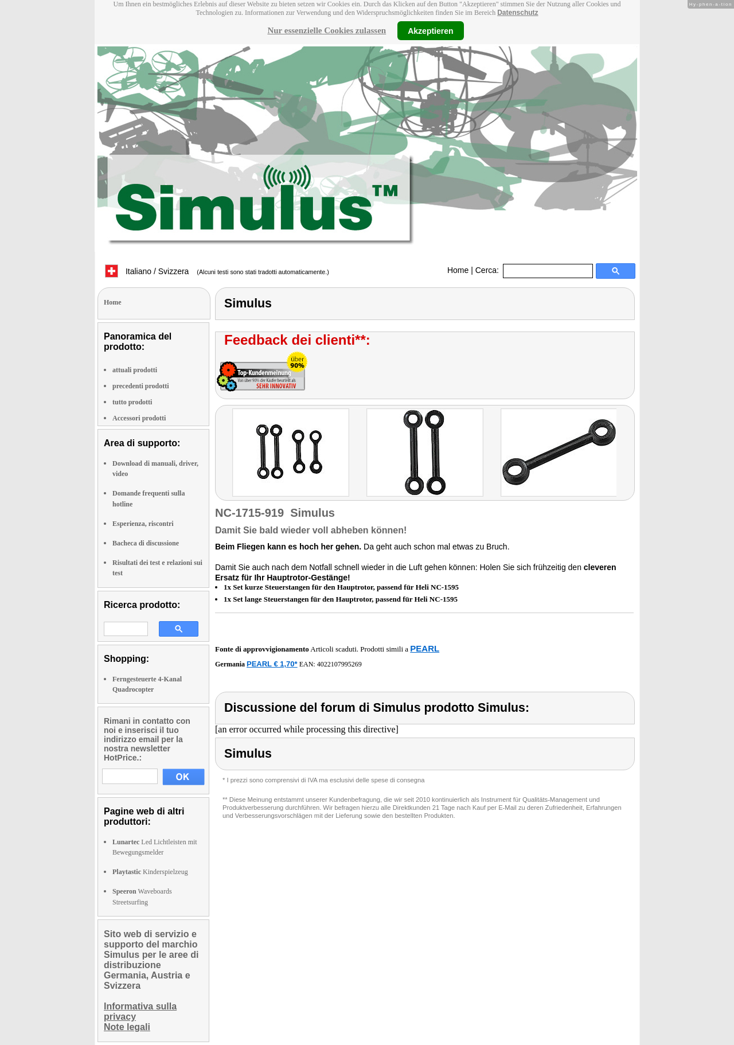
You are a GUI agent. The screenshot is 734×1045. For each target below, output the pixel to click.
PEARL (424, 648)
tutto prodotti (132, 402)
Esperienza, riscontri (143, 524)
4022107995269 (339, 664)
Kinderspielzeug (150, 872)
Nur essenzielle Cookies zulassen (326, 30)
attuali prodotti (134, 370)
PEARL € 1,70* (272, 664)
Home (457, 270)
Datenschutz (517, 13)
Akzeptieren (430, 30)
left (223, 454)
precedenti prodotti (140, 386)
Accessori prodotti (139, 418)
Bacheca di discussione (145, 543)
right (627, 454)
